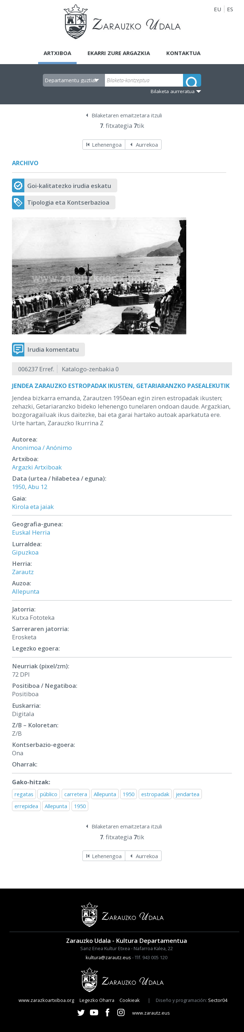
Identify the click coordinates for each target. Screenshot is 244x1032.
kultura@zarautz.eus (108, 957)
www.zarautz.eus (151, 1013)
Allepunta (25, 591)
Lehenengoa (107, 144)
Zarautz (23, 572)
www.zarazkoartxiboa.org (46, 1000)
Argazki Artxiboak (37, 467)
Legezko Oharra (97, 1000)
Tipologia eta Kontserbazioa (68, 202)
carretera (75, 794)
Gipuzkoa (25, 552)
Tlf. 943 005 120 (151, 957)
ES (230, 9)
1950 (18, 486)
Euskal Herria (31, 532)
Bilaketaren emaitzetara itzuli (127, 115)
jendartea (187, 794)
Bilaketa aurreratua (173, 91)
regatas (24, 794)
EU (217, 9)
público (48, 794)
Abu (33, 486)
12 (44, 486)
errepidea (26, 806)
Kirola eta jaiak (33, 506)
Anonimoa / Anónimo (42, 447)
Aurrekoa (147, 144)
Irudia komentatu (53, 349)
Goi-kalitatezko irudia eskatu (69, 185)
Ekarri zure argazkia (119, 53)
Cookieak (129, 1000)
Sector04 (217, 1000)
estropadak (155, 794)
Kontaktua (183, 53)
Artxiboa (57, 53)
